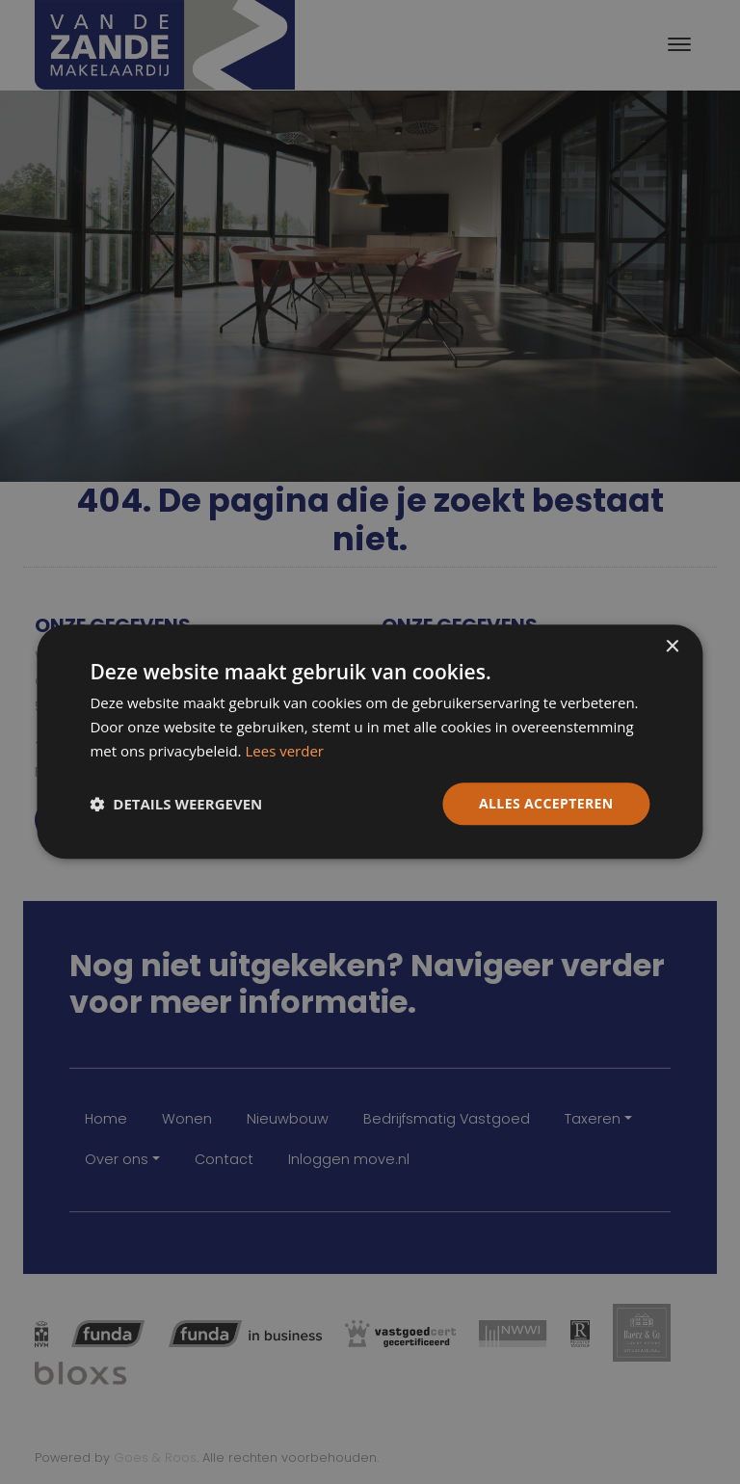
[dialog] (369, 741)
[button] (176, 803)
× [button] (672, 647)
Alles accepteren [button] (546, 803)
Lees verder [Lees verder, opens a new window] (284, 750)
